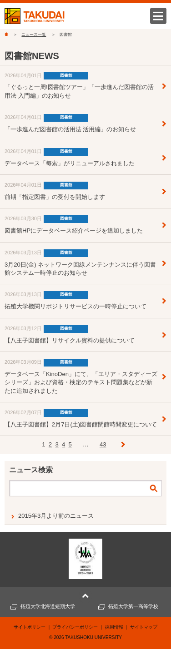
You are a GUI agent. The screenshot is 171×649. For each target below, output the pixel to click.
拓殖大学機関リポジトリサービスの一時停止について (75, 306)
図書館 (66, 75)
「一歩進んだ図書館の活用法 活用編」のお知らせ (70, 129)
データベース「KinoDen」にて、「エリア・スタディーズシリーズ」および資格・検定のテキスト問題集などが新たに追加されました (81, 382)
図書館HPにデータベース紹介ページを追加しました (74, 230)
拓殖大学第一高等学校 (133, 606)
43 (103, 444)
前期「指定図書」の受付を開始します (55, 196)
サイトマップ (143, 626)
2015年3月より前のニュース (56, 515)
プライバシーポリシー (75, 626)
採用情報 (114, 626)
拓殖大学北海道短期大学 (47, 606)
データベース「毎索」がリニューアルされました (70, 163)
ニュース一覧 (33, 34)
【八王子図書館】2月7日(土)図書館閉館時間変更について (81, 424)
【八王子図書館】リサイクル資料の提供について (70, 340)
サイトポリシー (29, 626)
